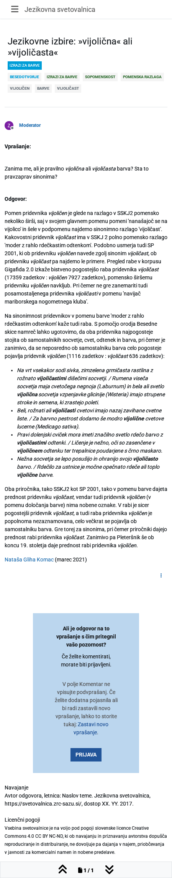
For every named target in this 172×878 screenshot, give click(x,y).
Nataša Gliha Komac (29, 559)
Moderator (30, 125)
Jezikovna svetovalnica (60, 9)
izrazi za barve (25, 65)
